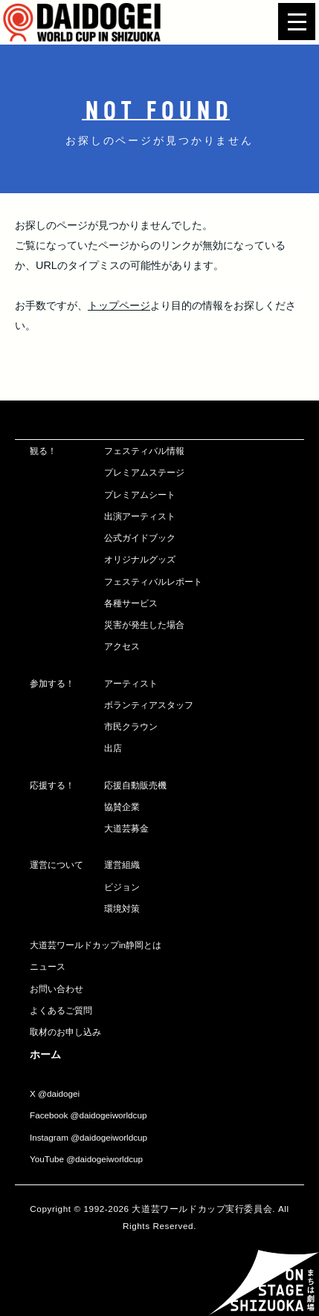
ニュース (47, 966)
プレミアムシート (139, 494)
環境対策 (122, 908)
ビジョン (122, 887)
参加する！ (52, 683)
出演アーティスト (139, 516)
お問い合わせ (56, 989)
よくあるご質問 (61, 1010)
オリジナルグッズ (139, 559)
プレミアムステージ (144, 472)
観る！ (43, 451)
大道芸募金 (126, 828)
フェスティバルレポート (153, 581)
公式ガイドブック (139, 537)
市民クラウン (131, 726)
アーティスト (131, 683)
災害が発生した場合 (144, 624)
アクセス (122, 646)
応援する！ (52, 785)
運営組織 (122, 864)
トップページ (119, 305)
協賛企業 (122, 806)
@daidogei (59, 1093)
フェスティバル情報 (144, 451)
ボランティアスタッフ (148, 705)
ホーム (45, 1054)
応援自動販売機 (135, 785)
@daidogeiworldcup (109, 1115)
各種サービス (131, 603)
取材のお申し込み (65, 1032)
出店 (113, 748)
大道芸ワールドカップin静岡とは (95, 945)
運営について (56, 864)
